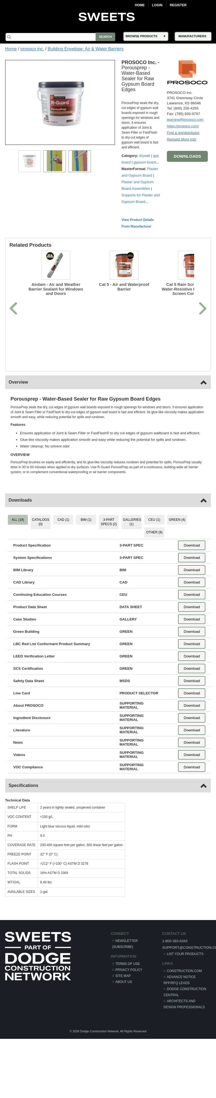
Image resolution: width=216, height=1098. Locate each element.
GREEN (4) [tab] (176, 519)
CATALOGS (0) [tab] (41, 522)
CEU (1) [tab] (154, 519)
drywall (145, 155)
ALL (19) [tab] (18, 519)
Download (192, 545)
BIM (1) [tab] (86, 519)
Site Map (123, 976)
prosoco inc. (32, 49)
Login (157, 5)
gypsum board (145, 162)
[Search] (61, 37)
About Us (124, 982)
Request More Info (181, 139)
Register (178, 5)
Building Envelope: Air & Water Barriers (85, 49)
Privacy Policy (129, 969)
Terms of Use (128, 963)
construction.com (184, 971)
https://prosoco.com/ (183, 126)
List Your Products (185, 954)
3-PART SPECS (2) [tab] (109, 522)
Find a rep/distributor (183, 132)
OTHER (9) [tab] (154, 532)
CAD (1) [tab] (63, 519)
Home (140, 5)
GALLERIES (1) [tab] (132, 522)
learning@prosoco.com (185, 119)
